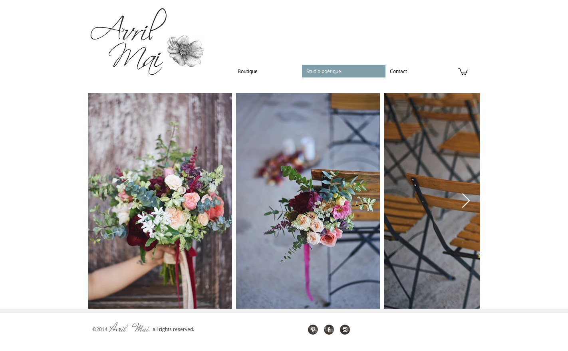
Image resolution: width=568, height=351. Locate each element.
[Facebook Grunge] (329, 330)
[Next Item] (466, 201)
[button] (463, 71)
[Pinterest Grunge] (313, 330)
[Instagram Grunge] (345, 330)
